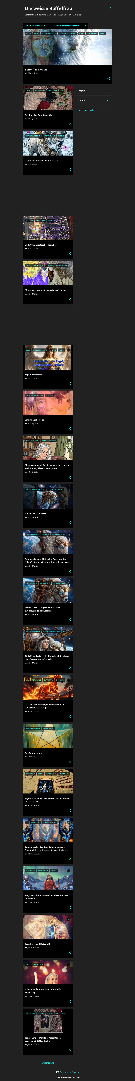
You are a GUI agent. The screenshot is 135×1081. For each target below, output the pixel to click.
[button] (108, 79)
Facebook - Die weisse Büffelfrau (64, 26)
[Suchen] (110, 8)
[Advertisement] (47, 195)
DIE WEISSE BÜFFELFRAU (34, 26)
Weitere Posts (48, 1063)
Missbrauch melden (87, 110)
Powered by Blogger (67, 1072)
